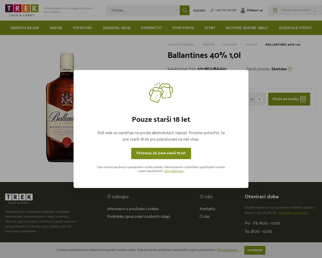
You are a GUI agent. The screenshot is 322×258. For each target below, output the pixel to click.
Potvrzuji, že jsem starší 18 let (161, 153)
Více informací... (174, 171)
